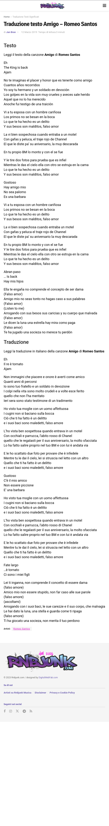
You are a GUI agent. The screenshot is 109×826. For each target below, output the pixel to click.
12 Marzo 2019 (29, 32)
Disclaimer (40, 692)
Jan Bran (11, 32)
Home (7, 17)
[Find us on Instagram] (10, 711)
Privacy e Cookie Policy (62, 692)
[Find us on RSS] (31, 711)
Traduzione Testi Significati (26, 17)
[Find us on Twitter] (17, 711)
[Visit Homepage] (51, 5)
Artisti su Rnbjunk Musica (17, 692)
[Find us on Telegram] (24, 711)
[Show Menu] (104, 5)
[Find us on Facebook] (5, 711)
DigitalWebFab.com (48, 677)
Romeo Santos (21, 629)
